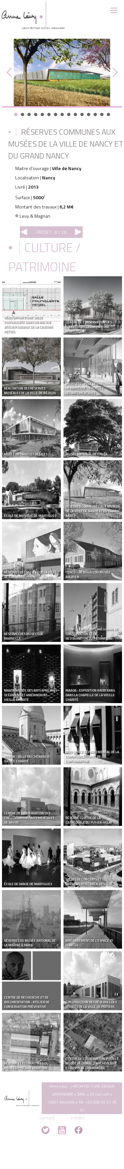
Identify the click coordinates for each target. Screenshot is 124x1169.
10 (75, 114)
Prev (10, 72)
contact (46, 1117)
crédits (78, 1117)
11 (82, 114)
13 (95, 114)
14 (101, 114)
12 (88, 114)
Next (113, 72)
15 (108, 114)
